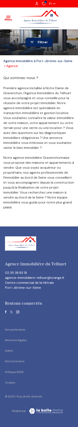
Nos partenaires (15, 329)
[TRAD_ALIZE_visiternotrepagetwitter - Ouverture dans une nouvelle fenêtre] (11, 312)
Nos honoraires (15, 361)
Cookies (10, 382)
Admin (9, 350)
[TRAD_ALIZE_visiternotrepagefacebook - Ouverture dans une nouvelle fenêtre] (5, 311)
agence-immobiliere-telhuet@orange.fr (34, 277)
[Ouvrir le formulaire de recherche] (39, 42)
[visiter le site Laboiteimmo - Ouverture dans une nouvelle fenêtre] (46, 411)
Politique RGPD (14, 372)
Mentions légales (16, 340)
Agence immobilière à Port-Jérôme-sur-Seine (37, 61)
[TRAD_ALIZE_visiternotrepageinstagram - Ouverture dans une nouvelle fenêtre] (17, 312)
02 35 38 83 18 (16, 273)
